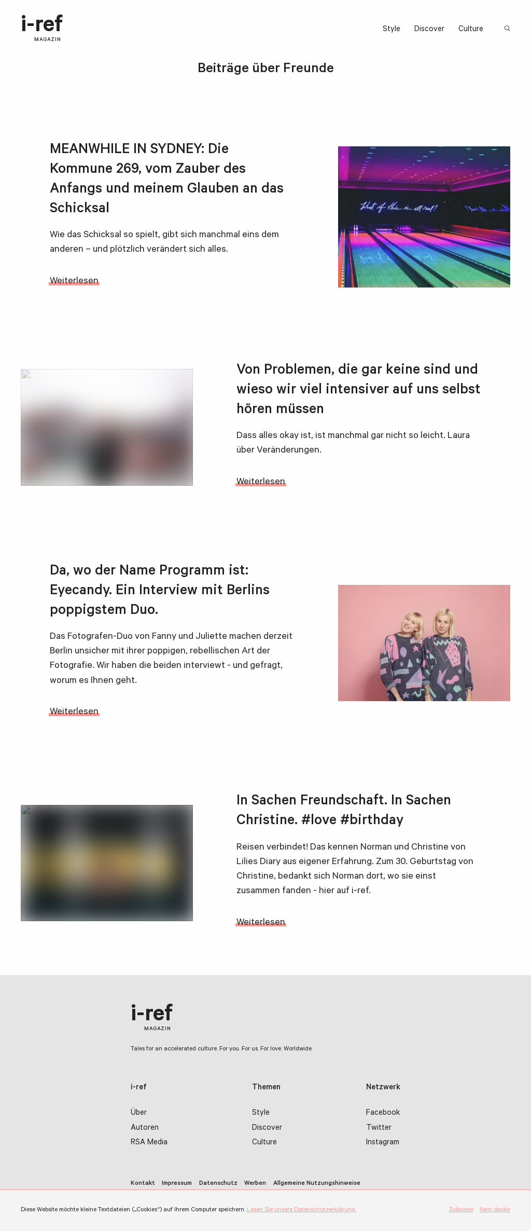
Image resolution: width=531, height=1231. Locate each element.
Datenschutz (218, 1183)
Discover (429, 29)
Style (391, 29)
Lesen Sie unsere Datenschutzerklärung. (301, 1210)
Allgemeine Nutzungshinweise (316, 1183)
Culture (470, 29)
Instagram (382, 1143)
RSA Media (149, 1143)
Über (139, 1113)
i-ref (42, 29)
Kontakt (143, 1183)
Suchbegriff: (508, 29)
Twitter (379, 1128)
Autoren (145, 1128)
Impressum (177, 1183)
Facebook (383, 1113)
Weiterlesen (74, 282)
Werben (255, 1183)
